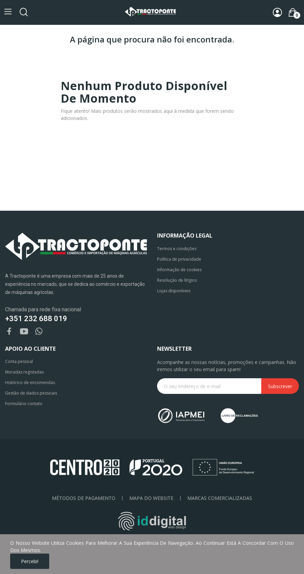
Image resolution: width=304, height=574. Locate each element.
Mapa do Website (151, 498)
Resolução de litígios (177, 280)
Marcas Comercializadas (219, 498)
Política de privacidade (179, 259)
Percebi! (29, 561)
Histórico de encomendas (30, 382)
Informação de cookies (179, 270)
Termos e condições (176, 248)
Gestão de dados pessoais (31, 393)
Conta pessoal (19, 361)
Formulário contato (23, 403)
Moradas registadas (24, 372)
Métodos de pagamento (83, 498)
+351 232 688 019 (36, 318)
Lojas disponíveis (173, 291)
